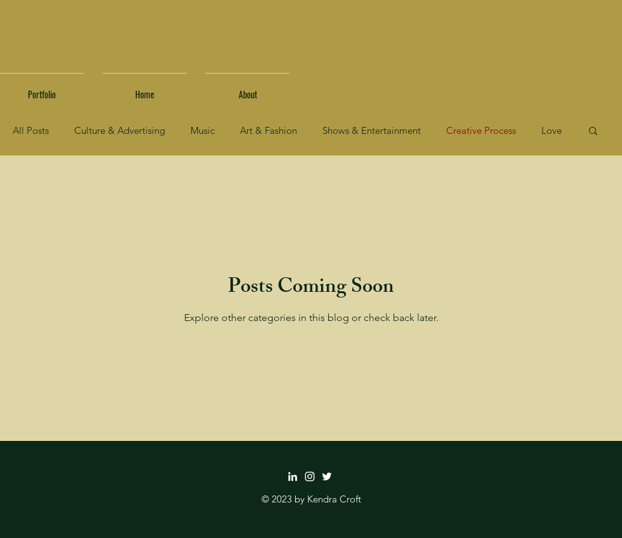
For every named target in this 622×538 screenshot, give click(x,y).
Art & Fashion (268, 130)
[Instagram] (309, 476)
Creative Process (481, 130)
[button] (593, 131)
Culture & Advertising (119, 130)
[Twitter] (327, 476)
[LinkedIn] (292, 476)
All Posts (31, 130)
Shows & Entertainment (371, 130)
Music (202, 130)
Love (551, 130)
